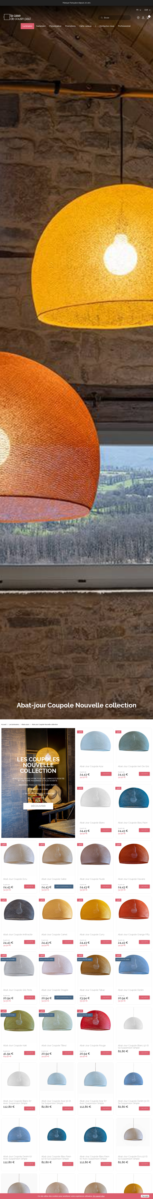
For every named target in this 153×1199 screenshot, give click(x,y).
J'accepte (145, 1196)
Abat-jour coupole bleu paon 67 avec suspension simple (94, 1157)
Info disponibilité (63, 886)
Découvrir (38, 805)
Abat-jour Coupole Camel (54, 934)
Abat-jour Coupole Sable (53, 879)
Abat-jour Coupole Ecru (15, 879)
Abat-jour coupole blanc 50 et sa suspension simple (133, 1046)
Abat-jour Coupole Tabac (92, 990)
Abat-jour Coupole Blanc (92, 823)
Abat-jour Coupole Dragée (54, 990)
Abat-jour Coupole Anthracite (18, 934)
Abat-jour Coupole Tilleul (53, 1045)
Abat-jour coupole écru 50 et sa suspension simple (133, 1157)
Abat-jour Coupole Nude (92, 879)
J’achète (106, 774)
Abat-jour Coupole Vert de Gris (133, 766)
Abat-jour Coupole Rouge (93, 1045)
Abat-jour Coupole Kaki (15, 1045)
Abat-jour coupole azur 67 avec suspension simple (93, 1102)
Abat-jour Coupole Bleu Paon (133, 823)
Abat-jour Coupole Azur (91, 766)
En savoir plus (98, 1196)
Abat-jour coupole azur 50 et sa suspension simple (56, 1102)
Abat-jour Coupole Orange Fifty (134, 934)
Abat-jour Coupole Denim (131, 990)
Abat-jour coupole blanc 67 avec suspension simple (17, 1102)
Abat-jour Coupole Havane (131, 879)
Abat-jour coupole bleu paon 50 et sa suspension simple (56, 1157)
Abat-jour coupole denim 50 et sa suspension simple (133, 1102)
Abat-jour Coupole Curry (92, 934)
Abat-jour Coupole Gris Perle (17, 990)
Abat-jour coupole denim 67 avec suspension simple (17, 1157)
